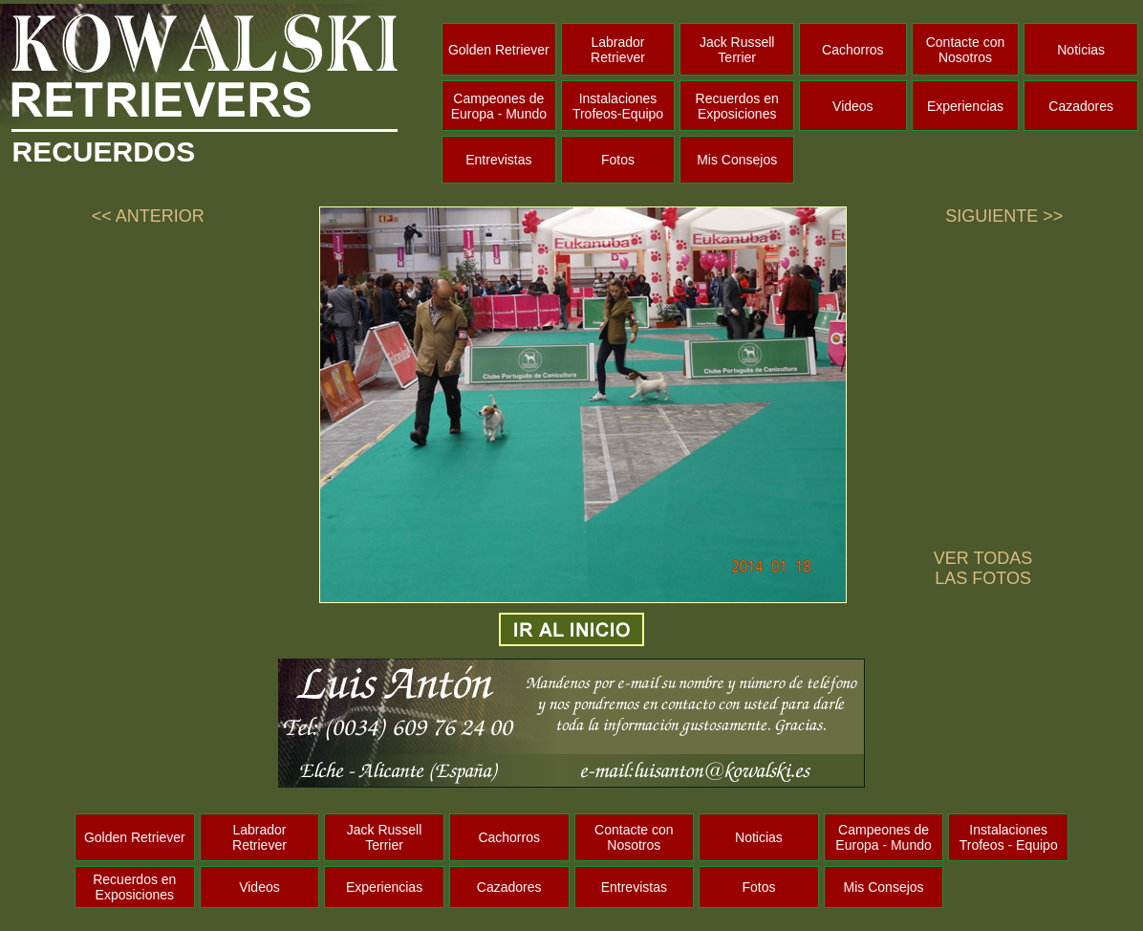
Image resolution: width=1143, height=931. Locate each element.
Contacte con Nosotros (965, 49)
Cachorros (853, 49)
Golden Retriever (499, 49)
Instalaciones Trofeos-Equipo (617, 106)
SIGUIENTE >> (1004, 216)
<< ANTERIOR (148, 216)
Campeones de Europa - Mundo (499, 106)
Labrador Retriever (618, 49)
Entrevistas (498, 159)
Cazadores (1080, 106)
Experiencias (965, 106)
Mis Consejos (737, 159)
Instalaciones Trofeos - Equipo (1009, 837)
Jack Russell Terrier (737, 49)
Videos (852, 106)
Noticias (1081, 49)
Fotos (618, 159)
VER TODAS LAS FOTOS (983, 568)
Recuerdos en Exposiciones (737, 106)
